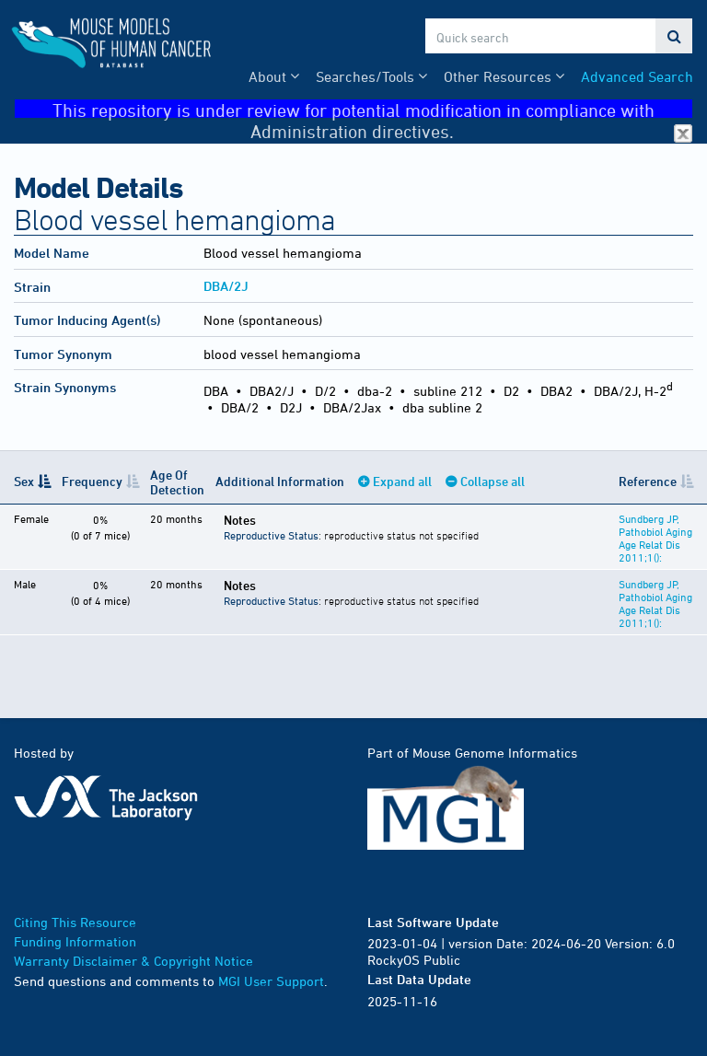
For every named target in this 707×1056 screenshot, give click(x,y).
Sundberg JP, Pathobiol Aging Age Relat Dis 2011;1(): (655, 537)
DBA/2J (226, 286)
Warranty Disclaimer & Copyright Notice (133, 961)
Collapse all (492, 481)
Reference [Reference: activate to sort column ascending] (648, 481)
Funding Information (75, 941)
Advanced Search (637, 76)
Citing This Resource (75, 922)
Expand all (402, 481)
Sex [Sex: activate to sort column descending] (24, 481)
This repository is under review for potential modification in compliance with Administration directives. (372, 109)
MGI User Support (271, 981)
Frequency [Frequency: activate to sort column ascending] (92, 481)
